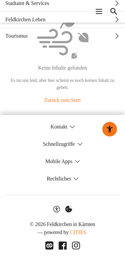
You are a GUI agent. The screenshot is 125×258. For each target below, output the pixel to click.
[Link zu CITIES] (49, 246)
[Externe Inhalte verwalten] (69, 209)
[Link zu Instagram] (76, 246)
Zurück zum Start (62, 100)
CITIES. (79, 232)
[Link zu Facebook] (63, 246)
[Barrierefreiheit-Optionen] (57, 209)
